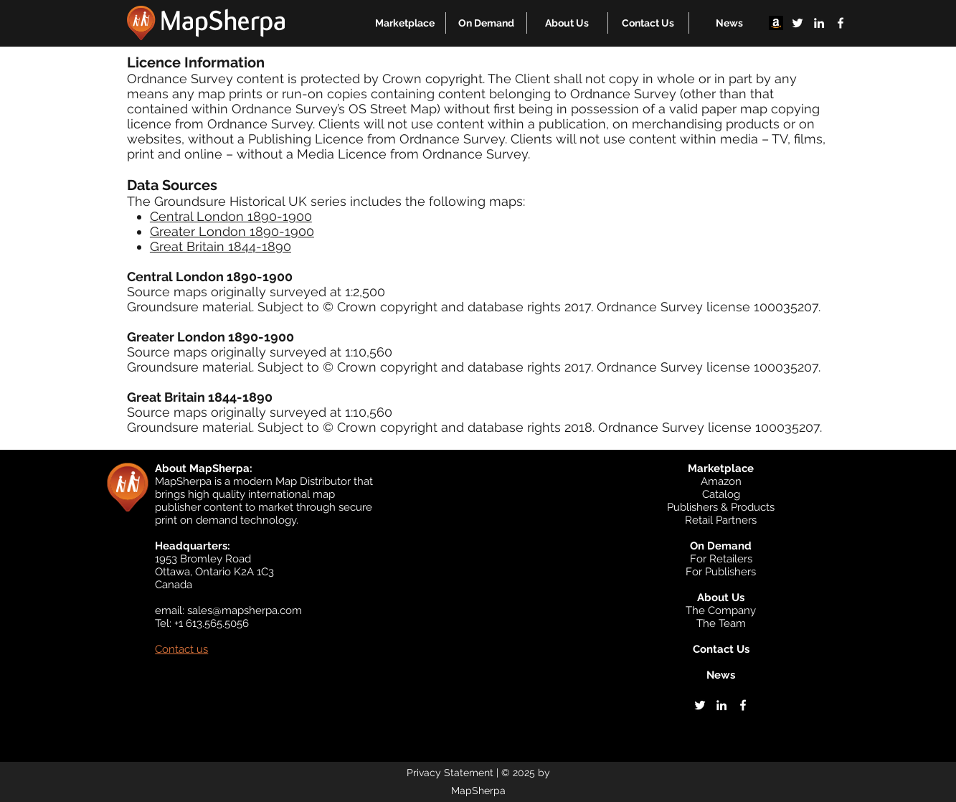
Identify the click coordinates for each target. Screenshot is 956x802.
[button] (404, 23)
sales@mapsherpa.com (244, 610)
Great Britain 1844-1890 (220, 246)
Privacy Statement (450, 772)
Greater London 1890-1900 (232, 231)
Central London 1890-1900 (231, 216)
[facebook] (840, 23)
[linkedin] (819, 23)
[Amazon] (776, 23)
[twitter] (797, 23)
